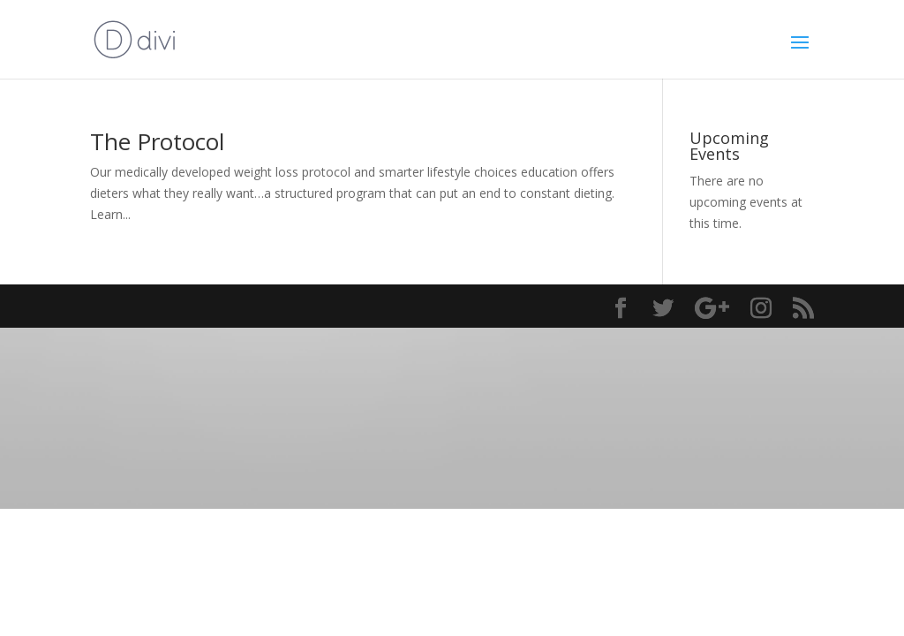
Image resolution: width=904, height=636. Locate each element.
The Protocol (157, 141)
